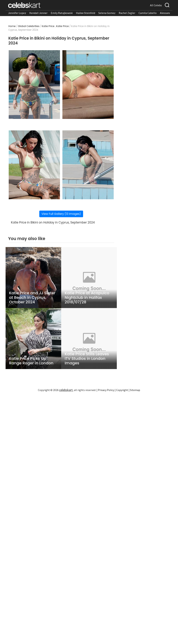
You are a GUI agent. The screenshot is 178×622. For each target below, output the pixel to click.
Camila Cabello (148, 13)
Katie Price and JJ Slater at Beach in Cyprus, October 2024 (32, 297)
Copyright (122, 390)
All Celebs (156, 5)
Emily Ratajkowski (62, 13)
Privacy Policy (106, 390)
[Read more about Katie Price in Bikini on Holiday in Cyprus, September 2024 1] (34, 84)
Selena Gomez (106, 13)
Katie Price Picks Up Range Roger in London (31, 360)
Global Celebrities (28, 26)
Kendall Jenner (38, 13)
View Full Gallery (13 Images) (61, 214)
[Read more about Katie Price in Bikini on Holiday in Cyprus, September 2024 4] (88, 164)
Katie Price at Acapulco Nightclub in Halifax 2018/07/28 (87, 297)
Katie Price (48, 26)
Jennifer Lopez (17, 13)
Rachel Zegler (127, 13)
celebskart (66, 390)
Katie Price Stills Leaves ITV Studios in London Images (87, 358)
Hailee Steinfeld (85, 13)
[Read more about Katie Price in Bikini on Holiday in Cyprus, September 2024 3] (34, 164)
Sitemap (135, 390)
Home (12, 26)
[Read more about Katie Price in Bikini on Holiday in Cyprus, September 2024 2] (88, 84)
